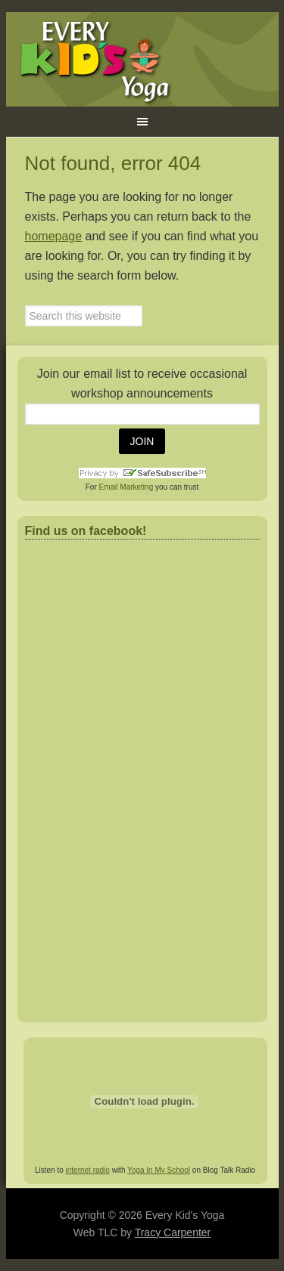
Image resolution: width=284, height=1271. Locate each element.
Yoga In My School (158, 1170)
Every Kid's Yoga (142, 59)
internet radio (88, 1170)
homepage (54, 236)
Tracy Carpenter (173, 1232)
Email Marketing (126, 487)
